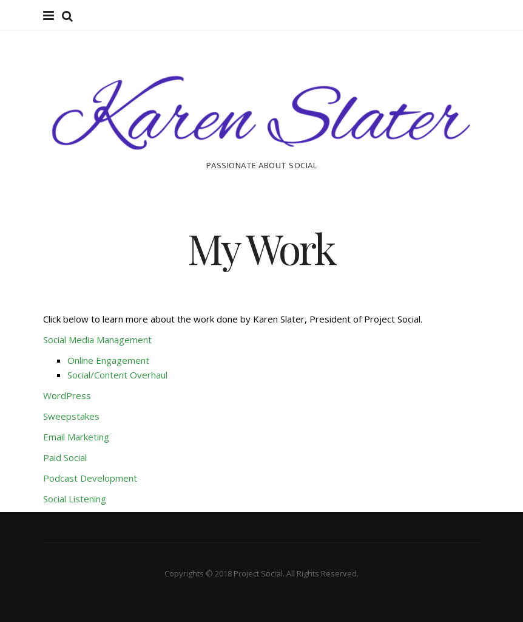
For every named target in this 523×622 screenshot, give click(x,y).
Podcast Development (90, 478)
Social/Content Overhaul (117, 375)
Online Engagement (108, 360)
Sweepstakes (71, 416)
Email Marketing (76, 437)
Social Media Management (98, 339)
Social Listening (74, 499)
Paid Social (65, 457)
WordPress (67, 395)
